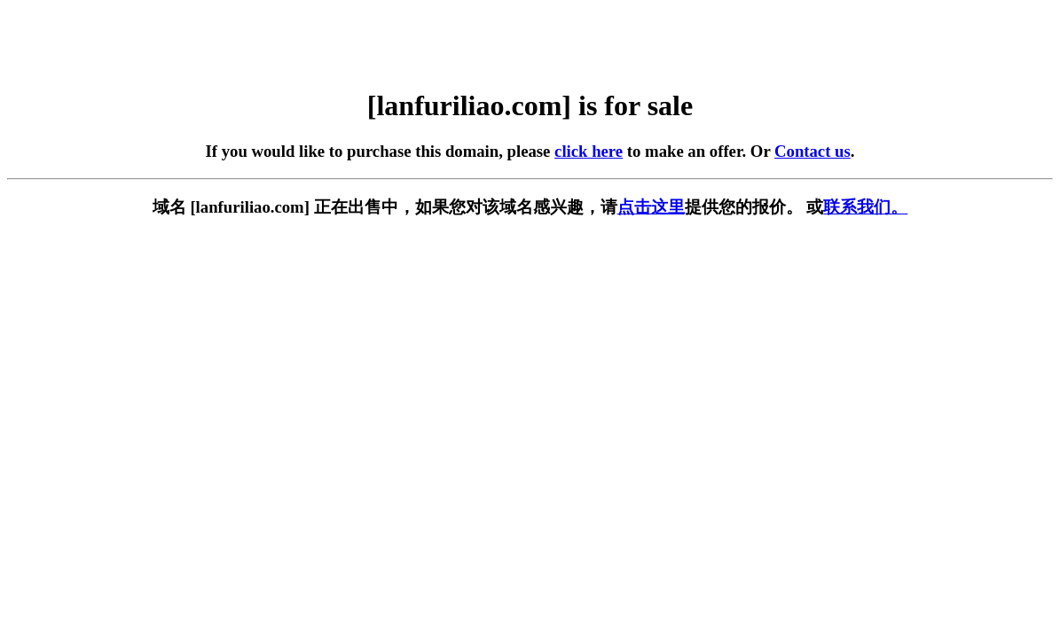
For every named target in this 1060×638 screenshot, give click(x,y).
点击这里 (651, 207)
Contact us (812, 151)
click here (588, 151)
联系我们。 (865, 207)
